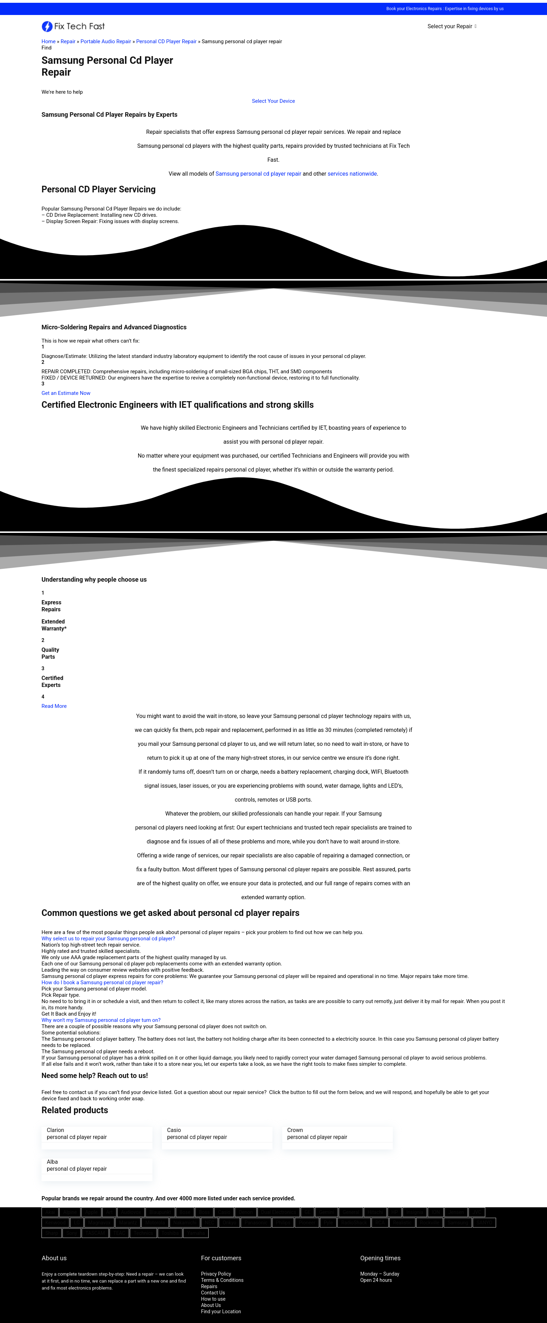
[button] (273, 101)
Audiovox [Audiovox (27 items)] (131, 1180)
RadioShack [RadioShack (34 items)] (354, 1191)
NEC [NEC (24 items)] (209, 1191)
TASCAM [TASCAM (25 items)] (95, 1201)
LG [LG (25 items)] (77, 1191)
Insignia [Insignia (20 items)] (415, 1180)
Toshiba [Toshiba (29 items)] (170, 1201)
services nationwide (352, 173)
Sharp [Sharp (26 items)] (51, 1201)
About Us (211, 1273)
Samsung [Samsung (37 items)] (458, 1191)
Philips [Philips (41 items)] (283, 1191)
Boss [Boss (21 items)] (204, 1180)
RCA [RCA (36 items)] (380, 1191)
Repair (68, 41)
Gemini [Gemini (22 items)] (326, 1180)
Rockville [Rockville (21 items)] (429, 1191)
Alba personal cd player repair (432, 1133)
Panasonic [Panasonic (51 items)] (256, 1191)
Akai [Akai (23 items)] (50, 1180)
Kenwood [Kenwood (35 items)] (55, 1191)
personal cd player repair (270, 173)
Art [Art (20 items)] (109, 1180)
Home (48, 41)
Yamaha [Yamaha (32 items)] (196, 1201)
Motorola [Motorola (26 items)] (155, 1191)
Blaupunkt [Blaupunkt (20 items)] (160, 1180)
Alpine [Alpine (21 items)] (70, 1180)
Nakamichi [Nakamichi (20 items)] (184, 1191)
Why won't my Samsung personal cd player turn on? (101, 1020)
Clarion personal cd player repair (77, 1133)
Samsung (227, 173)
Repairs (209, 1254)
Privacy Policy (216, 1242)
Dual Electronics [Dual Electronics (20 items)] (278, 1180)
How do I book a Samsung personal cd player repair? (102, 982)
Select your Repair (450, 26)
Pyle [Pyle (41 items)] (328, 1191)
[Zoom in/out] (23, 1315)
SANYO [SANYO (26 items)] (484, 1191)
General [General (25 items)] (351, 1180)
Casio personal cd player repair (195, 1133)
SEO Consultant (258, 1301)
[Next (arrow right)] (10, 1322)
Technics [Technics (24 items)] (143, 1201)
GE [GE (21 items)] (308, 1180)
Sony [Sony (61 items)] (71, 1201)
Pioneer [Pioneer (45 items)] (307, 1191)
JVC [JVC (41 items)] (476, 1180)
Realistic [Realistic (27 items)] (402, 1191)
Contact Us (213, 1261)
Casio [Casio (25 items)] (224, 1180)
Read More (54, 706)
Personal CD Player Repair (166, 41)
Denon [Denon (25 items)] (246, 1180)
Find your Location (221, 1280)
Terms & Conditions (222, 1248)
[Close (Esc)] (3, 1315)
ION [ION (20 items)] (436, 1180)
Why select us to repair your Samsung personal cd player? (108, 938)
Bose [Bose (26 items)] (185, 1180)
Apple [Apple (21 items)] (91, 1180)
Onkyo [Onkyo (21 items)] (229, 1191)
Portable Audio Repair (106, 41)
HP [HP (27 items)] (394, 1180)
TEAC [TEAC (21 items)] (119, 1201)
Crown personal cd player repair (314, 1133)
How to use (213, 1267)
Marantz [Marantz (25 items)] (128, 1191)
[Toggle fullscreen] (16, 1315)
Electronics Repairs (424, 8)
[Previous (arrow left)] (3, 1322)
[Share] (10, 1315)
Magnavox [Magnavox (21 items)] (99, 1191)
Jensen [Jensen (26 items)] (456, 1180)
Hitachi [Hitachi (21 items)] (375, 1180)
